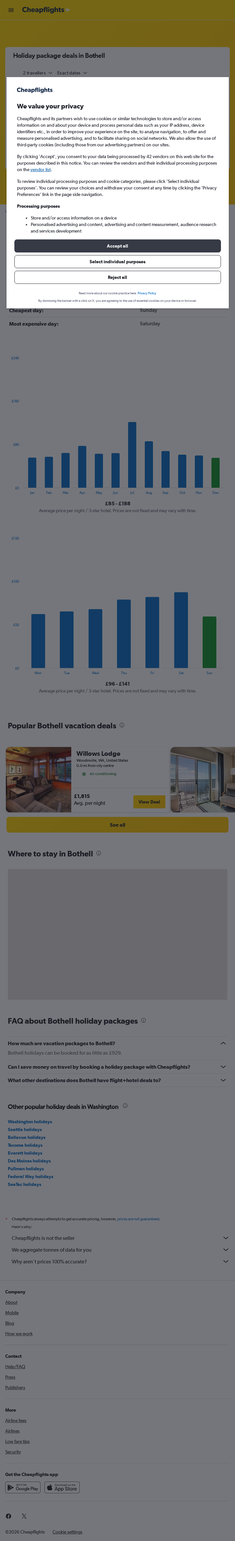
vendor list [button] (40, 169)
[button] (117, 245)
